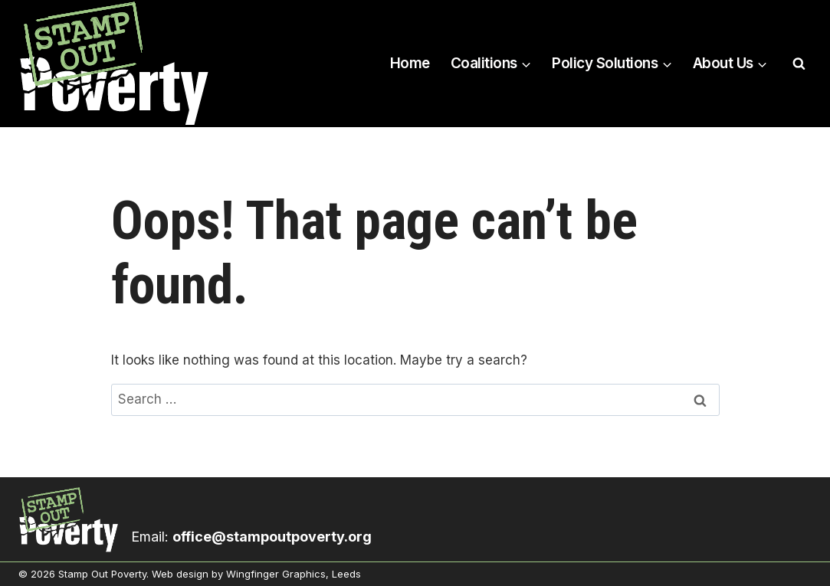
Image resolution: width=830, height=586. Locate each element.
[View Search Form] (799, 64)
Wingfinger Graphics (276, 574)
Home (410, 63)
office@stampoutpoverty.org (272, 537)
